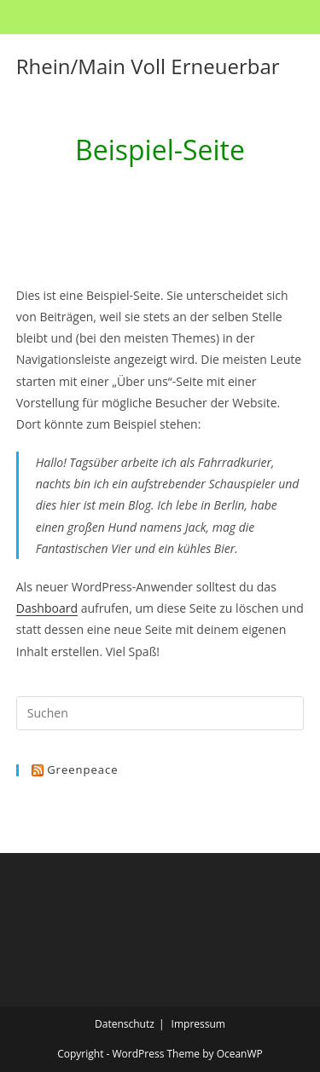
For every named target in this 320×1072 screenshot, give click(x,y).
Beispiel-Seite (173, 194)
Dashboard (47, 608)
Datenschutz (124, 1024)
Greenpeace (82, 769)
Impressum (198, 1024)
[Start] (117, 194)
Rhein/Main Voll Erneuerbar (148, 66)
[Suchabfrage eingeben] (160, 713)
